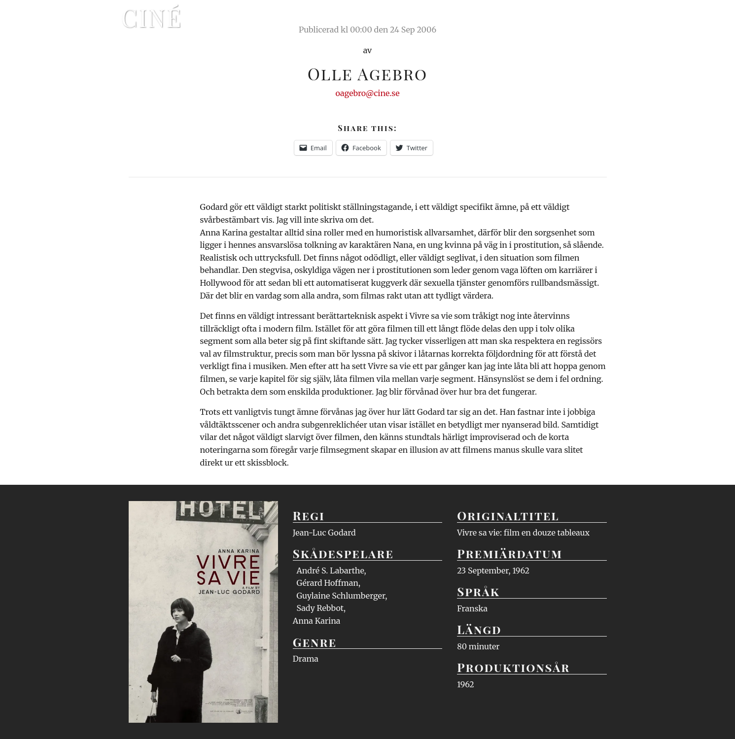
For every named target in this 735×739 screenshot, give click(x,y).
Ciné (151, 17)
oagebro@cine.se (367, 93)
